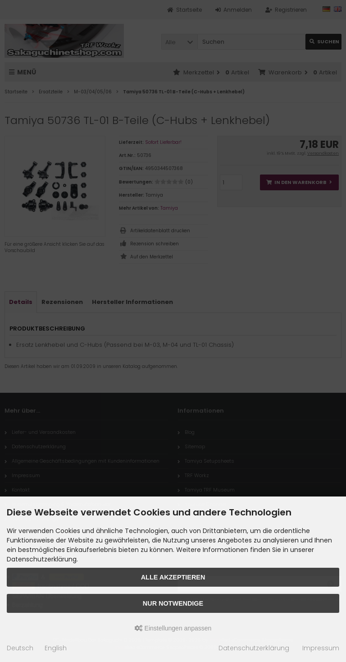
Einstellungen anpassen (173, 628)
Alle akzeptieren (173, 577)
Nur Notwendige (173, 603)
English (56, 648)
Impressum (320, 648)
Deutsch (20, 648)
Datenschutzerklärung (254, 648)
